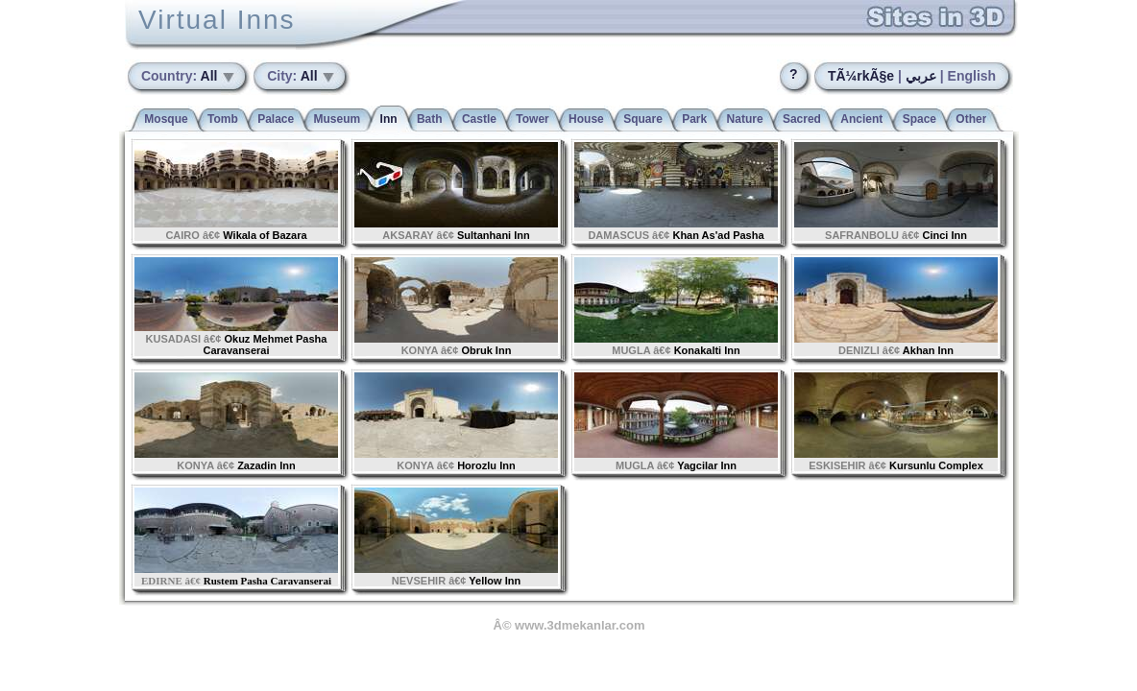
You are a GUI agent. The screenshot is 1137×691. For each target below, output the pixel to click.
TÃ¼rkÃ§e (861, 75)
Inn (389, 119)
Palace (275, 119)
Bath (430, 119)
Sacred (802, 119)
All (181, 75)
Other (971, 119)
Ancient (861, 119)
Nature (745, 119)
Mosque (165, 119)
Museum (337, 119)
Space (919, 119)
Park (694, 119)
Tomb (222, 119)
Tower (532, 119)
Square (643, 119)
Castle (479, 119)
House (586, 119)
